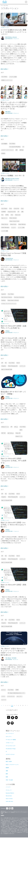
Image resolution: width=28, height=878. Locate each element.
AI (6, 751)
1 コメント (16, 531)
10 (22, 705)
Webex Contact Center (14, 221)
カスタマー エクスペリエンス (7, 150)
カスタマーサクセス (10, 754)
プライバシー (17, 812)
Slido (12, 214)
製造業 (7, 767)
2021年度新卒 (4, 143)
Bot (6, 362)
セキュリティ (19, 696)
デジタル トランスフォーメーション (8, 303)
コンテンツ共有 (21, 227)
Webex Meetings (21, 224)
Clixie (10, 208)
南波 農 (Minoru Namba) (11, 37)
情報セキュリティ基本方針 (10, 812)
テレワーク (3, 699)
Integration (3, 366)
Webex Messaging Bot (12, 366)
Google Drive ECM (11, 211)
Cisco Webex (4, 76)
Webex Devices (4, 224)
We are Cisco (9, 795)
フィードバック (9, 811)
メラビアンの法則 (13, 76)
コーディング (22, 366)
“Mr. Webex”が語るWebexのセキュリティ (16, 693)
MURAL (7, 214)
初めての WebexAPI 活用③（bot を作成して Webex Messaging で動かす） (13, 525)
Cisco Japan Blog (4, 5)
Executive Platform (10, 793)
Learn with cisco (9, 801)
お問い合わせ (3, 811)
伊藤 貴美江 (8, 111)
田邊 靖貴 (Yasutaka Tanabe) (12, 178)
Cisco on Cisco (9, 798)
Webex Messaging (5, 227)
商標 (2, 813)
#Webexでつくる (5, 426)
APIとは (16, 426)
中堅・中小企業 (9, 780)
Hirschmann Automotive (19, 297)
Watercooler (17, 214)
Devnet (18, 362)
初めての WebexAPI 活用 (6, 369)
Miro (2, 214)
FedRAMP (3, 211)
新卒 (16, 150)
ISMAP (17, 689)
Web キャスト (4, 218)
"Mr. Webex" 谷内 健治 (10, 658)
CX (23, 146)
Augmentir (3, 294)
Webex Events (13, 224)
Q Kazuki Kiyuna (9, 258)
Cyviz (22, 208)
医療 (7, 776)
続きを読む (4, 69)
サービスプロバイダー (11, 745)
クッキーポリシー (24, 812)
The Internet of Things (11, 748)
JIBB (22, 211)
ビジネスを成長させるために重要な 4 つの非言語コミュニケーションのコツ (14, 32)
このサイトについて (16, 811)
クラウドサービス (10, 696)
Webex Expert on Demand (13, 300)
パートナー (8, 787)
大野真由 (7, 331)
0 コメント (16, 38)
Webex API (18, 433)
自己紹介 (3, 153)
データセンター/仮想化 (11, 739)
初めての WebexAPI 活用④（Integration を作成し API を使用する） (13, 461)
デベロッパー (9, 790)
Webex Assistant (13, 218)
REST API (3, 433)
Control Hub (16, 208)
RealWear (3, 300)
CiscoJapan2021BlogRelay (14, 146)
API (2, 362)
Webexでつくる (19, 436)
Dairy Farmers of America (6, 297)
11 (25, 705)
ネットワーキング (10, 733)
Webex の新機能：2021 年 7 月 (12, 176)
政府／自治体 (9, 761)
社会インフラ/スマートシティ (12, 764)
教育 (7, 773)
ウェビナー (13, 227)
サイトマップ (23, 811)
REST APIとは (10, 433)
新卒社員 (21, 150)
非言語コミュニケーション (6, 80)
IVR (18, 211)
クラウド (3, 696)
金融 (7, 770)
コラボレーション (10, 742)
